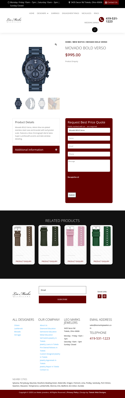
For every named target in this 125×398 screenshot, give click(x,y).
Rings (96, 13)
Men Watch (79, 42)
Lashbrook (18, 328)
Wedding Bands (91, 22)
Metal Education (46, 335)
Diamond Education (48, 328)
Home (31, 13)
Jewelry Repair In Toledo (49, 366)
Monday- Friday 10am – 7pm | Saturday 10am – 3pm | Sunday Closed (34, 4)
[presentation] (86, 184)
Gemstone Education (48, 331)
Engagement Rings (70, 13)
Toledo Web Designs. (97, 392)
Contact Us (112, 2)
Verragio (17, 335)
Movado (17, 331)
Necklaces (86, 13)
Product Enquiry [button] (23, 261)
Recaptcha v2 (73, 177)
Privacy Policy (73, 392)
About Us (43, 325)
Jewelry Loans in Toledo (49, 344)
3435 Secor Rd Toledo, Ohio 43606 (86, 2)
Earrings (55, 13)
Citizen (17, 325)
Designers (41, 13)
